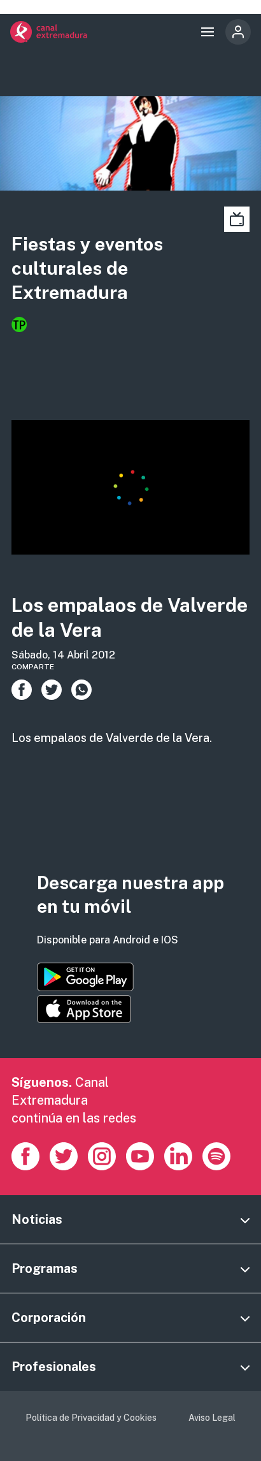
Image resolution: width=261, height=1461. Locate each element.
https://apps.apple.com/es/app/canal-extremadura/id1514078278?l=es (84, 1009)
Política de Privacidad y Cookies (91, 1418)
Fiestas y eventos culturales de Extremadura (87, 268)
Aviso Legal (212, 1418)
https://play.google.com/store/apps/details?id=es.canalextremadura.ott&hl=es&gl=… (85, 977)
